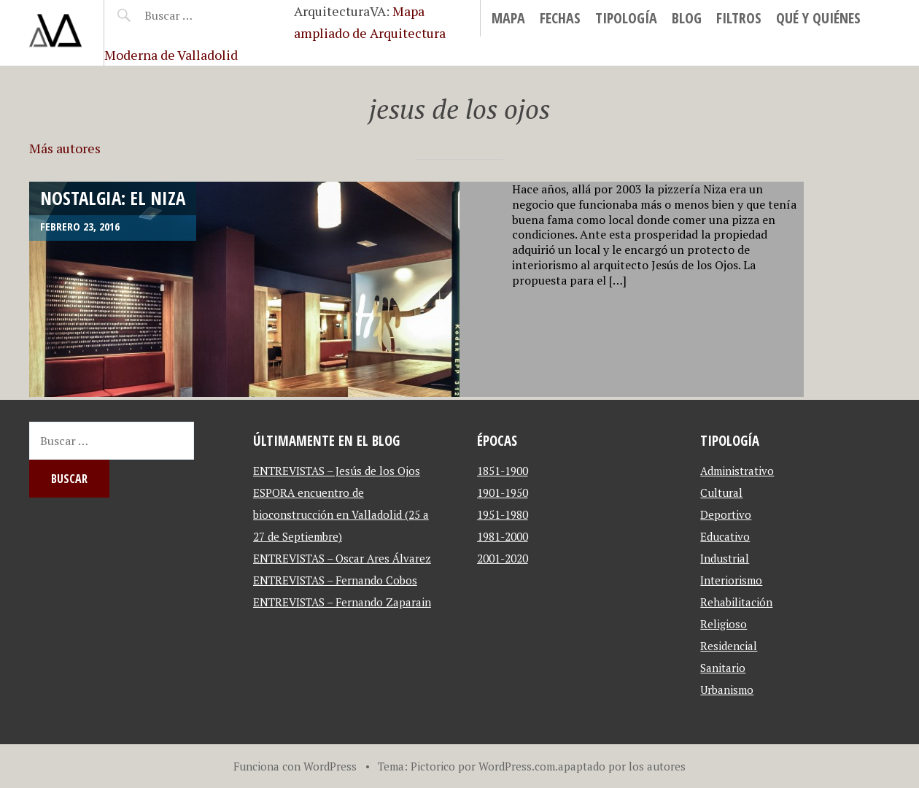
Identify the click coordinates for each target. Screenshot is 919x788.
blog (687, 18)
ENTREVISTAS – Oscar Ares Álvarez (342, 558)
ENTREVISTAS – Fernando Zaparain (342, 602)
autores (666, 766)
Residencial (728, 645)
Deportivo (725, 514)
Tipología (626, 18)
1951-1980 (502, 514)
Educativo (725, 536)
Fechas (560, 18)
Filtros (738, 18)
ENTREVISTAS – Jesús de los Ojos (336, 470)
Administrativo (737, 470)
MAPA (508, 18)
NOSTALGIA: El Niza (112, 197)
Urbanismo (726, 689)
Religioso (723, 624)
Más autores (65, 148)
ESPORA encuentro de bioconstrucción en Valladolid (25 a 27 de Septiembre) (341, 514)
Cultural (721, 492)
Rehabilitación (736, 602)
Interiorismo (731, 580)
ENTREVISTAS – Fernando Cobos (335, 580)
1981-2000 (502, 536)
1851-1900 (502, 470)
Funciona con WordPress (295, 766)
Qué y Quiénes (818, 18)
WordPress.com (516, 766)
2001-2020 (502, 558)
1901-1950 (502, 492)
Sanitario (722, 667)
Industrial (724, 558)
